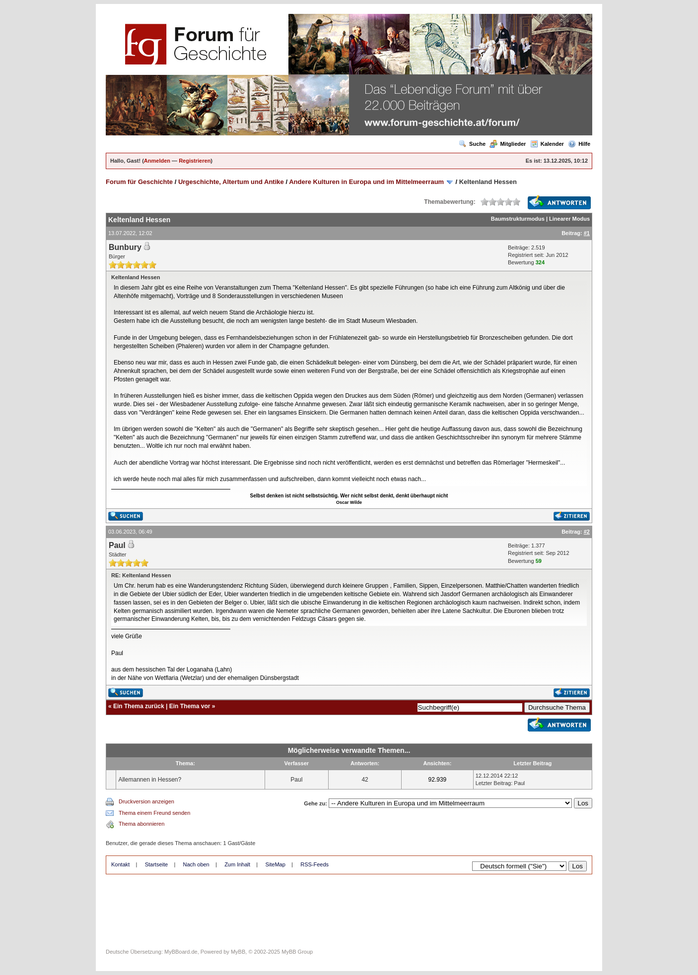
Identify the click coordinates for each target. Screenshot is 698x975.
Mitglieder (507, 144)
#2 (587, 532)
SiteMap (275, 864)
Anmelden (157, 161)
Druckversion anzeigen (146, 801)
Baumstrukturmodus (518, 219)
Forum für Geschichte (139, 181)
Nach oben (196, 864)
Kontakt (120, 864)
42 (364, 779)
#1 (587, 233)
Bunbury (125, 247)
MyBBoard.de (181, 952)
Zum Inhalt (237, 864)
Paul (117, 545)
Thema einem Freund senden (154, 813)
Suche (472, 144)
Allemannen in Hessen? (149, 779)
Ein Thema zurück (138, 706)
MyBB (238, 952)
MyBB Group (297, 952)
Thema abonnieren (141, 824)
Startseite (156, 864)
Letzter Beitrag (493, 783)
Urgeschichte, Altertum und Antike (231, 181)
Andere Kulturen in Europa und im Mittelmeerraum (366, 181)
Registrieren (194, 161)
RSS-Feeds (314, 864)
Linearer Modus (569, 219)
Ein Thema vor (189, 706)
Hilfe (579, 144)
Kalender (547, 144)
